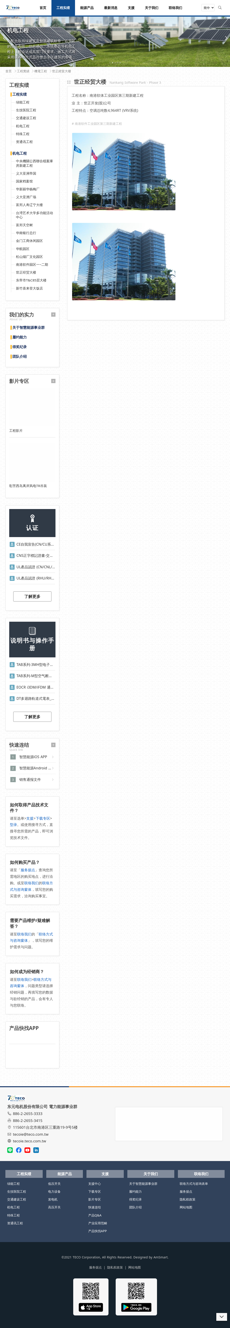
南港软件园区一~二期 (32, 264)
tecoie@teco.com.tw (28, 1134)
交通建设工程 (26, 118)
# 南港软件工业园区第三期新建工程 (97, 123)
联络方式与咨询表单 (194, 1183)
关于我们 (151, 1173)
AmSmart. (160, 1257)
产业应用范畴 (97, 1223)
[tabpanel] (115, 40)
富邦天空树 (24, 225)
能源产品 (65, 1173)
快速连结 (94, 1207)
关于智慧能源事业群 (28, 328)
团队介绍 (19, 357)
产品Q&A (95, 1215)
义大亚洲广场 (26, 197)
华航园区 (22, 248)
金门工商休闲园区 (29, 240)
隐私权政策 (187, 1199)
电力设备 (54, 1191)
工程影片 (16, 430)
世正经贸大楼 (26, 272)
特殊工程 (22, 134)
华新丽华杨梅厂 (28, 189)
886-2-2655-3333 (25, 1113)
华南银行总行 (26, 232)
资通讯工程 (24, 141)
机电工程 (22, 126)
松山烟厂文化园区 (29, 256)
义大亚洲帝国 (26, 173)
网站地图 (186, 1207)
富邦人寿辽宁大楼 (29, 204)
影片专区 (94, 1199)
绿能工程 (22, 102)
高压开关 (54, 1207)
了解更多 (32, 596)
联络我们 (31, 882)
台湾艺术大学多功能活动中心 (34, 215)
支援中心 (94, 1183)
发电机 (53, 1199)
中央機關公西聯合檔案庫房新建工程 (34, 163)
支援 (29, 818)
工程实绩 (19, 94)
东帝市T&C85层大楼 (31, 280)
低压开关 (54, 1183)
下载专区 (43, 818)
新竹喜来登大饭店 (29, 288)
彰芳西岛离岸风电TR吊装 (28, 485)
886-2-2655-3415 (25, 1120)
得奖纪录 (19, 347)
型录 (13, 824)
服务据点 (28, 869)
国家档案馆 (24, 181)
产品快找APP (97, 1231)
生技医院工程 (26, 110)
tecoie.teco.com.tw (27, 1141)
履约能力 (19, 337)
